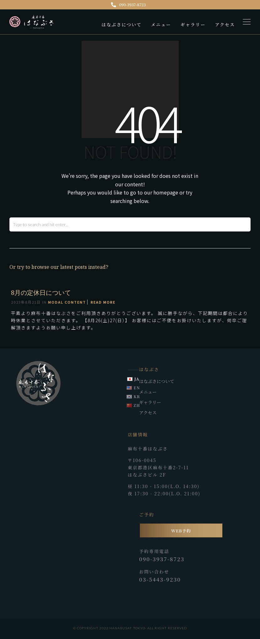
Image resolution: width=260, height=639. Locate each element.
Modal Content (67, 302)
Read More (103, 302)
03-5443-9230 (160, 579)
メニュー (161, 24)
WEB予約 (181, 531)
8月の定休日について (41, 292)
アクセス (225, 24)
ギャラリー (192, 24)
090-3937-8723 (128, 4)
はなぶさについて (122, 24)
